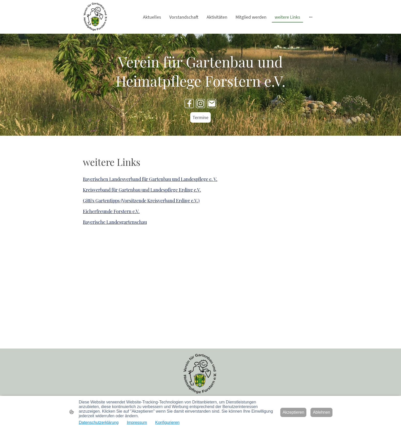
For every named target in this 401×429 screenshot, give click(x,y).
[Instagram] (200, 103)
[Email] (211, 103)
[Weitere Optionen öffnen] (310, 17)
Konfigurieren (167, 422)
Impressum (137, 422)
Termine (200, 117)
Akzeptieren (293, 412)
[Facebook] (189, 103)
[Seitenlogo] (95, 17)
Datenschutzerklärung (99, 422)
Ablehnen (321, 412)
